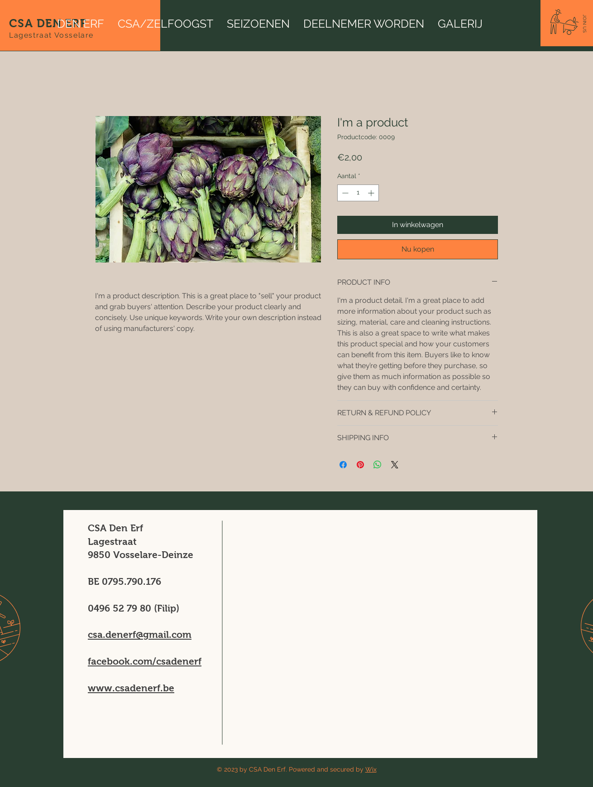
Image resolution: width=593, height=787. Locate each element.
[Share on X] (394, 464)
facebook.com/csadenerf (144, 661)
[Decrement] (344, 193)
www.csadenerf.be (131, 688)
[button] (584, 23)
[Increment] (372, 193)
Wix (371, 769)
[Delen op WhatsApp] (377, 464)
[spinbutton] (358, 193)
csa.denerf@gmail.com (139, 634)
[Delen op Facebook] (343, 464)
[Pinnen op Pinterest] (360, 464)
